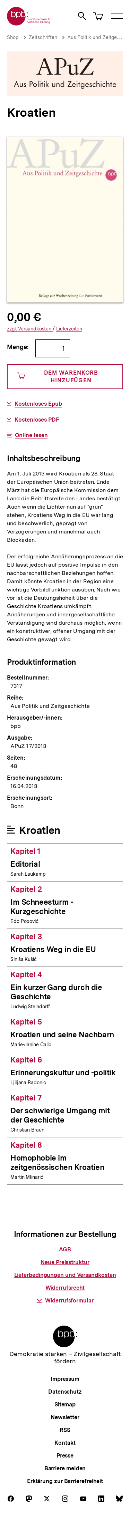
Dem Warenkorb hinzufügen (57, 376)
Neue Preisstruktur (65, 1262)
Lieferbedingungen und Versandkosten (65, 1275)
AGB (65, 1249)
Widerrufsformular (64, 1300)
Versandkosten (30, 329)
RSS (65, 1430)
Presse (65, 1455)
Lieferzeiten (69, 329)
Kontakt (64, 1443)
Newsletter (65, 1417)
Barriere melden (65, 1468)
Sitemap (65, 1404)
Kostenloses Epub (38, 404)
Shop (13, 37)
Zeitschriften (43, 37)
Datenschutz (65, 1391)
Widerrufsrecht (65, 1288)
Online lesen (31, 435)
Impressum (65, 1379)
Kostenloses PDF (37, 419)
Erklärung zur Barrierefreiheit (65, 1481)
